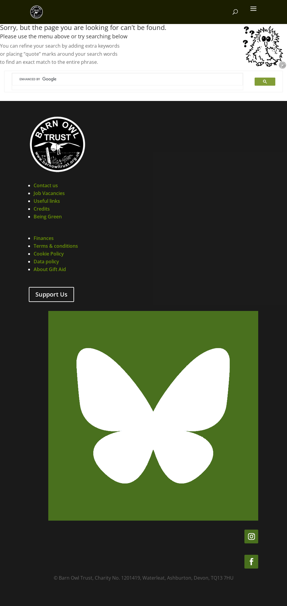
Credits (42, 208)
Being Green (48, 216)
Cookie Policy (49, 253)
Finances (44, 238)
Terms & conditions (56, 246)
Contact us (46, 185)
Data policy (46, 261)
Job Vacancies (49, 193)
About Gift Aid (50, 269)
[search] (119, 79)
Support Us (51, 294)
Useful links (47, 201)
